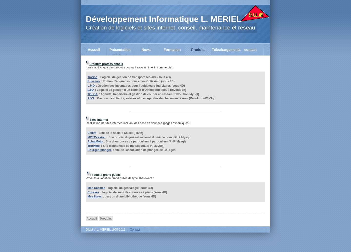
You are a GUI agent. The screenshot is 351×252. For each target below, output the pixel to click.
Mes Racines (96, 188)
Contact (135, 229)
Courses (93, 192)
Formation (172, 50)
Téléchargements (224, 50)
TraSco (92, 77)
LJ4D (91, 85)
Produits (198, 50)
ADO (91, 98)
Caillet (92, 133)
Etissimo (94, 81)
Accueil (94, 50)
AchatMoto (95, 141)
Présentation (120, 50)
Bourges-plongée (100, 150)
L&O (91, 90)
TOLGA (93, 94)
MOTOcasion (97, 137)
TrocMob (94, 146)
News (146, 50)
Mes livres (95, 196)
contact (250, 50)
